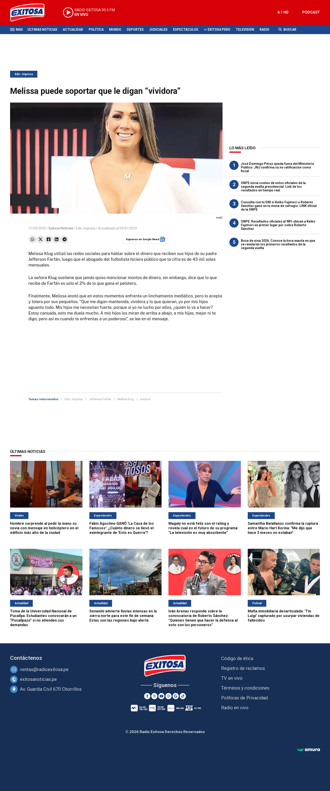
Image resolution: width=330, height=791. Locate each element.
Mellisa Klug (126, 399)
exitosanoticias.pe (38, 679)
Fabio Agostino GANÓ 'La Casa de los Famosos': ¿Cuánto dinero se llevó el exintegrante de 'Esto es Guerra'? (121, 528)
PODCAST (311, 12)
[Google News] (176, 696)
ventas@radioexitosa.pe (44, 669)
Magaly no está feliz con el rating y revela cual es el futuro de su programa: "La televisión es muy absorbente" (203, 528)
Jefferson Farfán (100, 399)
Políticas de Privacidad (244, 698)
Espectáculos (185, 29)
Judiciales (158, 29)
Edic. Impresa (24, 74)
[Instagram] (168, 696)
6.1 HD (283, 12)
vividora (145, 399)
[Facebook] (147, 696)
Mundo (115, 29)
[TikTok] (183, 696)
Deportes (135, 29)
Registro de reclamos (243, 668)
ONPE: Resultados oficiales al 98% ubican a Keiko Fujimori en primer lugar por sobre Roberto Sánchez (278, 225)
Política (96, 29)
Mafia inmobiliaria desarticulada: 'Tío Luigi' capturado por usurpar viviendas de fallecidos (283, 615)
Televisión (245, 29)
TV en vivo (231, 678)
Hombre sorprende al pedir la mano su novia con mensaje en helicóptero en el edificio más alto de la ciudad (44, 528)
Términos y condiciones (245, 688)
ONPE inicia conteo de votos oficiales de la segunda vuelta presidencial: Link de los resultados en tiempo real (273, 186)
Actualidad (73, 29)
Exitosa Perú (219, 29)
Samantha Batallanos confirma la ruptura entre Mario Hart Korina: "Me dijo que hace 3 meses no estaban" (283, 528)
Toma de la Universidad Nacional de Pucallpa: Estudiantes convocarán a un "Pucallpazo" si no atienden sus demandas (43, 618)
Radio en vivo (234, 707)
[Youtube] (161, 696)
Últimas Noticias (42, 29)
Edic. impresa (85, 228)
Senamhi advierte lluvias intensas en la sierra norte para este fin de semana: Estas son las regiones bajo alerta (123, 615)
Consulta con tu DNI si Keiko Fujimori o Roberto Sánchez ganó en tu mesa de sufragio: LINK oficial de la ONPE (279, 205)
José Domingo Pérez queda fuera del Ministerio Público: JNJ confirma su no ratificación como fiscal (277, 167)
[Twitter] (154, 696)
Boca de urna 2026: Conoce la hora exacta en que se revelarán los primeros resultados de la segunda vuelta (278, 244)
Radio (264, 29)
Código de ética (237, 658)
